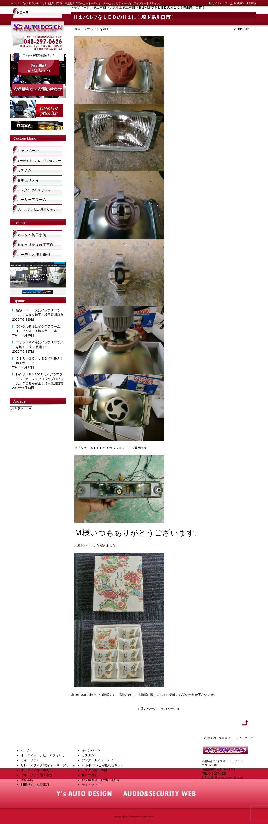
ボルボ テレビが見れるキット (38, 209)
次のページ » (170, 709)
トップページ (80, 7)
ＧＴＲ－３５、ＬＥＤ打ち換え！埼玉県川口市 (39, 361)
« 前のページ (147, 709)
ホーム (25, 750)
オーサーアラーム (31, 199)
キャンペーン (28, 151)
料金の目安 (89, 775)
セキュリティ (28, 180)
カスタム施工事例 (122, 7)
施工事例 (99, 7)
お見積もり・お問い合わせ (101, 780)
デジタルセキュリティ (34, 190)
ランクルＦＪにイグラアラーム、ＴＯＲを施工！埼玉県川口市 (39, 329)
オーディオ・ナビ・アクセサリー (39, 160)
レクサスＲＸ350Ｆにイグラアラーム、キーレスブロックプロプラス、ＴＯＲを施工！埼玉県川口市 (39, 379)
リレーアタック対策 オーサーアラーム (48, 765)
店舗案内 (27, 780)
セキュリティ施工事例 (35, 245)
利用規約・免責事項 (243, 3)
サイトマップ (217, 3)
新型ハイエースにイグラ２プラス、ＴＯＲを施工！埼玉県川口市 (39, 313)
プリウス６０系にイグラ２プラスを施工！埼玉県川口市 (39, 345)
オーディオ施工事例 (33, 254)
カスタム (24, 170)
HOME (22, 13)
